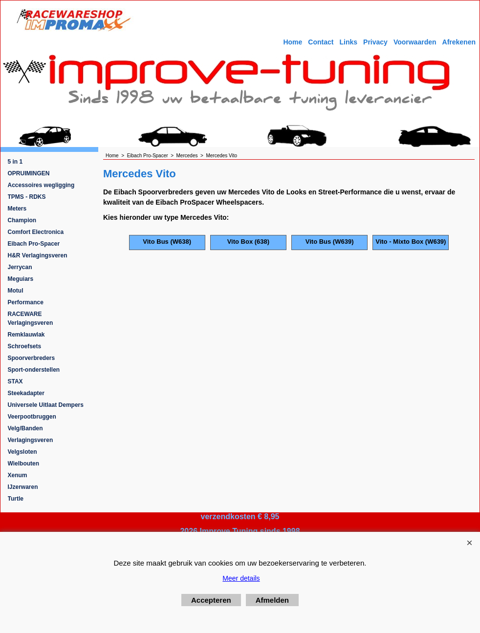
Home (292, 42)
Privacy (375, 42)
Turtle (15, 498)
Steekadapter (26, 393)
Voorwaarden (414, 42)
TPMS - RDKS (27, 196)
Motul (15, 290)
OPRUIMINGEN (29, 173)
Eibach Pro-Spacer (34, 243)
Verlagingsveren (30, 440)
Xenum (17, 475)
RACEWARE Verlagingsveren (30, 318)
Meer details (241, 578)
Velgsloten (22, 451)
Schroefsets (25, 346)
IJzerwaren (23, 487)
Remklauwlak (26, 334)
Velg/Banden (25, 428)
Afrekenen (459, 42)
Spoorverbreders (31, 358)
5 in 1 (15, 161)
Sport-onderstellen (34, 369)
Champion (22, 220)
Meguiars (21, 278)
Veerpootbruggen (32, 416)
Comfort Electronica (36, 232)
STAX (15, 381)
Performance (26, 302)
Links (348, 42)
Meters (17, 208)
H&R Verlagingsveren (37, 255)
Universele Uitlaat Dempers (46, 404)
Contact (320, 42)
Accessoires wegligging (41, 185)
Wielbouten (24, 463)
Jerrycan (20, 267)
